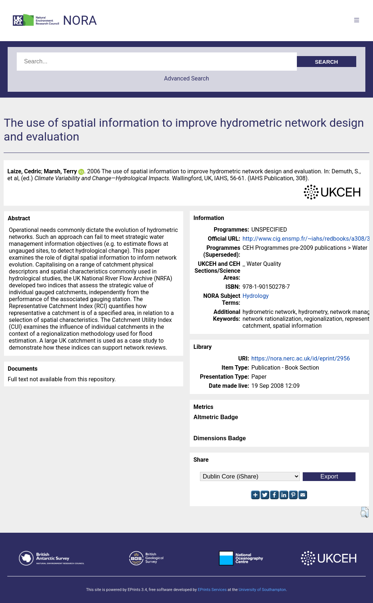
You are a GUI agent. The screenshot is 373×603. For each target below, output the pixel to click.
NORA (80, 20)
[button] (364, 512)
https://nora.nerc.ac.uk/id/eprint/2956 (300, 358)
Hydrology (256, 295)
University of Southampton (262, 589)
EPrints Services (212, 589)
